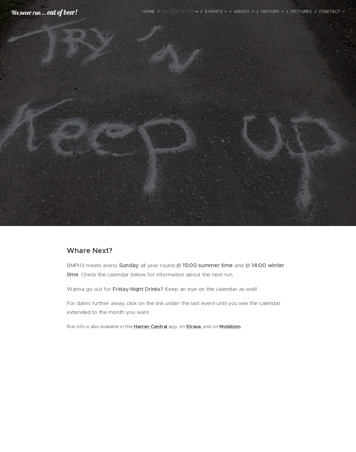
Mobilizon (229, 326)
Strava (193, 326)
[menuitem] (169, 11)
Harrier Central (150, 326)
